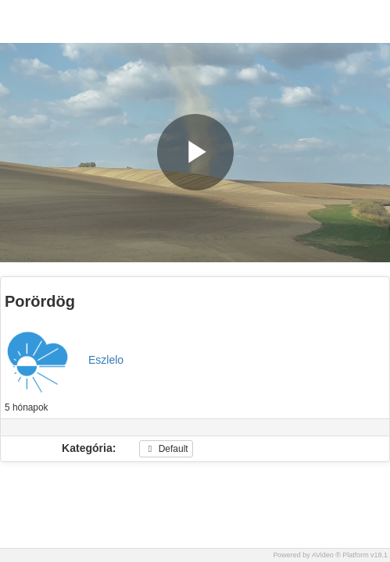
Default (166, 448)
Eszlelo (105, 360)
